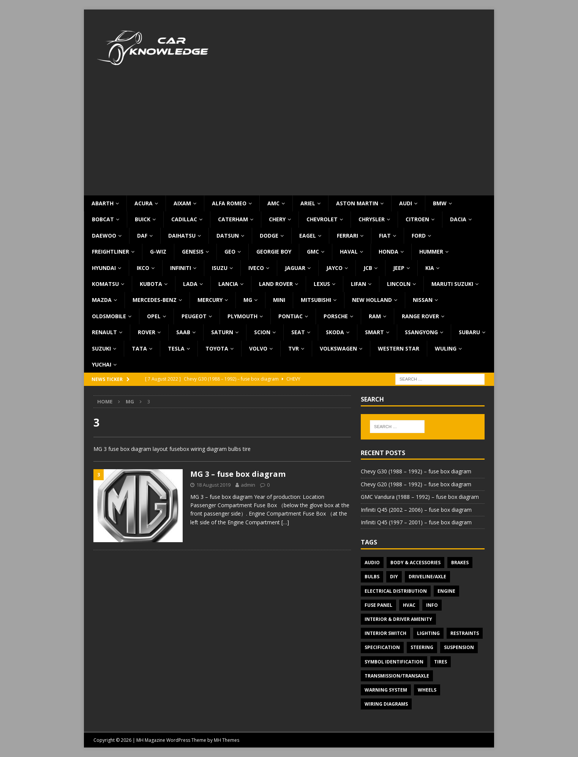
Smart (374, 332)
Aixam (182, 203)
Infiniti (180, 267)
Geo (229, 251)
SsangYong (421, 332)
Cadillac (184, 219)
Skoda (335, 332)
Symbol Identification (394, 662)
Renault (104, 332)
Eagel (307, 235)
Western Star (398, 348)
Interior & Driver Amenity (398, 619)
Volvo (258, 348)
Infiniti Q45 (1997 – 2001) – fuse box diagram (416, 522)
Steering (422, 647)
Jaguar (295, 267)
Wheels (427, 690)
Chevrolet (322, 219)
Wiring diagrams (386, 704)
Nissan (423, 299)
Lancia (228, 283)
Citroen (417, 219)
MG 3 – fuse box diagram (238, 474)
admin (248, 484)
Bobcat (103, 219)
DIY (394, 576)
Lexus (322, 283)
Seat (298, 332)
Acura (143, 203)
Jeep (398, 267)
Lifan (358, 283)
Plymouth (242, 316)
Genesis (193, 251)
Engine (446, 591)
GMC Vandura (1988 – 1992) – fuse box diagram (420, 496)
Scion (262, 332)
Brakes (460, 562)
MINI (279, 299)
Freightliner (110, 251)
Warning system (386, 690)
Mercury (210, 299)
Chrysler (371, 219)
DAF (142, 235)
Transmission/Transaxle (397, 676)
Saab (183, 332)
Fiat (385, 235)
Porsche (336, 316)
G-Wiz (158, 251)
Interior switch (385, 633)
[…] (285, 522)
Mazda (102, 299)
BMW (440, 203)
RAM (375, 316)
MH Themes (226, 740)
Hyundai (104, 267)
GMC (313, 251)
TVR (293, 348)
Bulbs (372, 576)
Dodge (269, 235)
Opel (154, 316)
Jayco (334, 267)
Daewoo (104, 235)
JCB (367, 267)
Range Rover (420, 316)
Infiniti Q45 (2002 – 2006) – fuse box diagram (416, 509)
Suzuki (101, 348)
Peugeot (194, 316)
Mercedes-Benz (155, 299)
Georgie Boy (273, 251)
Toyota (216, 348)
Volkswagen (338, 348)
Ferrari (347, 235)
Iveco (256, 267)
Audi (405, 203)
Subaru (469, 332)
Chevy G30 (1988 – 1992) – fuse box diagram (416, 471)
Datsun (227, 235)
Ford (419, 235)
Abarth (103, 203)
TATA (139, 348)
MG (247, 299)
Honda (388, 251)
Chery (277, 219)
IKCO (143, 267)
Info (432, 605)
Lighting (428, 633)
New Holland (372, 299)
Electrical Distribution (396, 591)
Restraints (464, 633)
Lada (190, 283)
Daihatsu (182, 235)
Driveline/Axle (427, 576)
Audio (372, 562)
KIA (429, 267)
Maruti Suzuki (452, 283)
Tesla (176, 348)
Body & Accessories (415, 562)
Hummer (431, 251)
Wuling (445, 348)
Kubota (151, 283)
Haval (349, 251)
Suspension (459, 647)
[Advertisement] (289, 138)
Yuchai (101, 364)
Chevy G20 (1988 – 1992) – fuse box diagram (416, 484)
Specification (382, 647)
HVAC (409, 605)
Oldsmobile (109, 316)
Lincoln (399, 283)
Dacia (458, 219)
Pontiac (290, 316)
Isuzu (219, 267)
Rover (146, 332)
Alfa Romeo (229, 203)
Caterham (233, 219)
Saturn (222, 332)
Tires (440, 662)
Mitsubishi (316, 299)
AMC (273, 203)
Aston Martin (357, 203)
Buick (142, 219)
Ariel (307, 203)
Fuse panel (378, 605)
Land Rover (276, 283)
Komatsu (105, 283)
